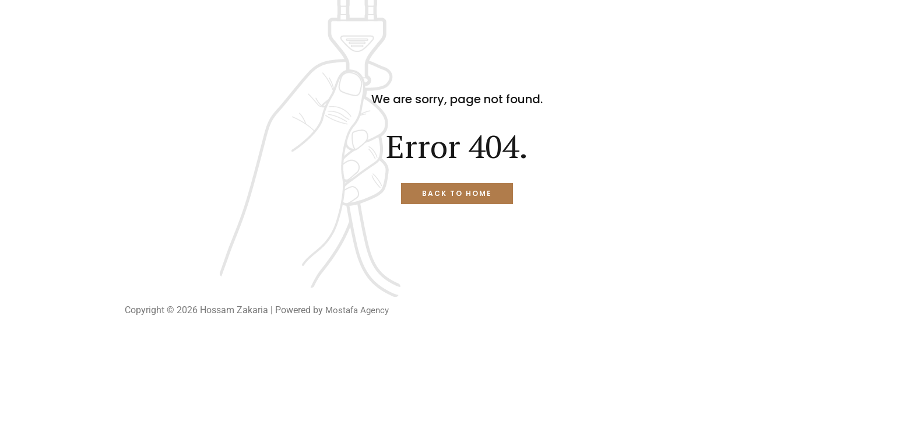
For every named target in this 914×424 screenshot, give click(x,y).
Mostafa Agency (359, 310)
